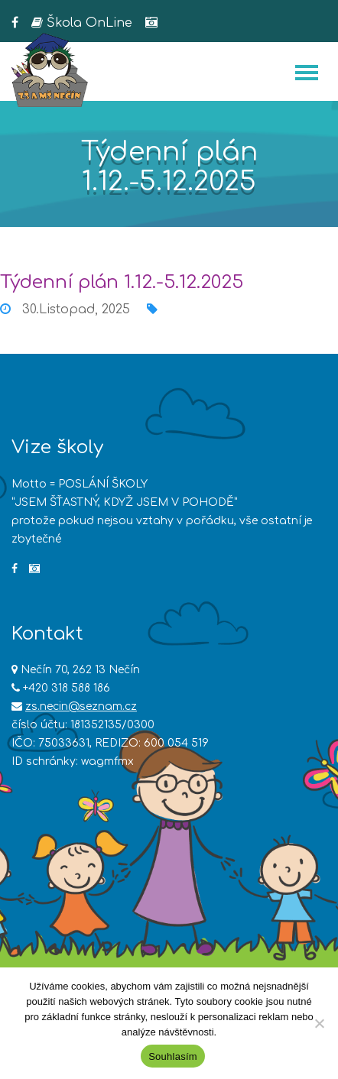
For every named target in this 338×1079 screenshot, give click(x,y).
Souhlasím (172, 1056)
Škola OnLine (81, 23)
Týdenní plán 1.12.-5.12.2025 (121, 282)
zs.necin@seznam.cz (81, 706)
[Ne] (319, 1023)
